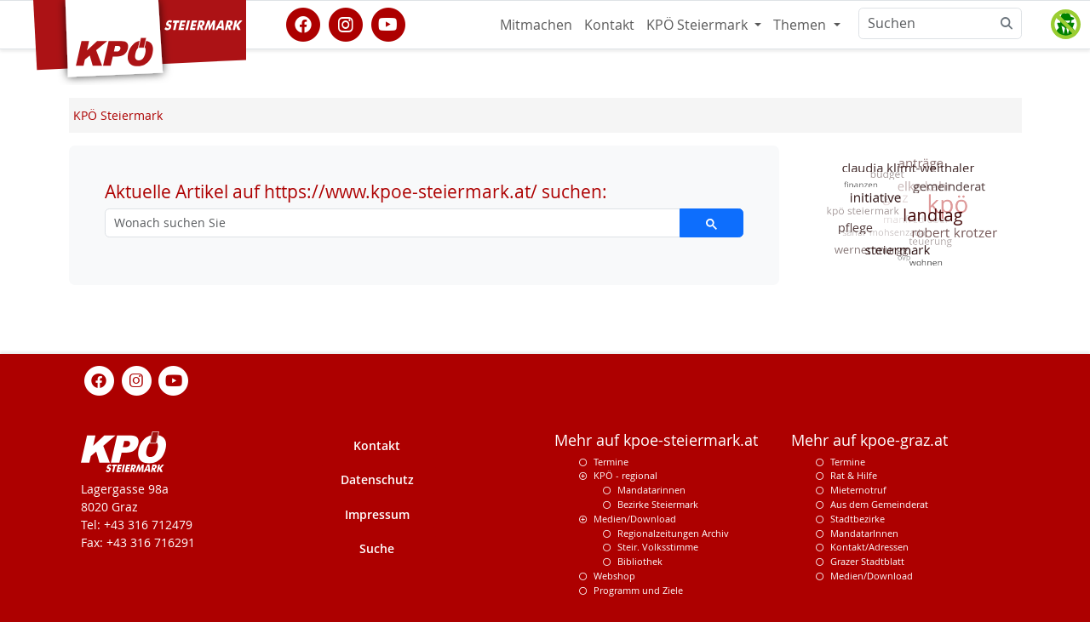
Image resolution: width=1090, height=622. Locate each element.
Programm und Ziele (638, 590)
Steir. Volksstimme (657, 546)
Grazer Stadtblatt (867, 561)
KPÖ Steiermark (698, 24)
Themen (801, 24)
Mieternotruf (858, 489)
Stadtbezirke (857, 518)
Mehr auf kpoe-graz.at (869, 440)
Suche (376, 548)
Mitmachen (536, 24)
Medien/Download (635, 518)
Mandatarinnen (651, 489)
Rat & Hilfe (853, 475)
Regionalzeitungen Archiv (673, 533)
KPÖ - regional (625, 475)
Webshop (614, 575)
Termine (611, 461)
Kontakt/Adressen (869, 546)
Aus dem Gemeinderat (879, 504)
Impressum (377, 514)
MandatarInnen (864, 533)
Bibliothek (640, 561)
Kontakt (609, 24)
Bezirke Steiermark (657, 504)
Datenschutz (377, 479)
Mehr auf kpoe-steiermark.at (656, 440)
